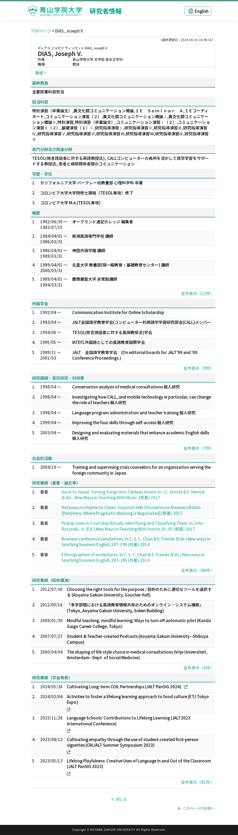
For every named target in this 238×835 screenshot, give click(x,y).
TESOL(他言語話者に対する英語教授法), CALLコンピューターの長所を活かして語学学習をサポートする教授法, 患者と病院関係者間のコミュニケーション (120, 160)
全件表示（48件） (197, 570)
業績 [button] (39, 72)
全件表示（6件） (198, 667)
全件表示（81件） (197, 782)
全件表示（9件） (198, 368)
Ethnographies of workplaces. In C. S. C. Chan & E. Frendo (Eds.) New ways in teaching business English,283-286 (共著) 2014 (133, 557)
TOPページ (41, 31)
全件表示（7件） (198, 448)
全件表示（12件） (197, 293)
